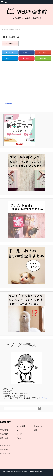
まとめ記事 (21, 426)
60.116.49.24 (9, 103)
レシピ (19, 434)
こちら (44, 398)
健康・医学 (4, 438)
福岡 (35, 430)
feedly (43, 58)
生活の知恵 (4, 434)
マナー (19, 430)
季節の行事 (4, 430)
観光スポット (39, 426)
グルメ (19, 438)
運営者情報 (4, 449)
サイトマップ (5, 445)
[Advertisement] (26, 80)
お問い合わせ (5, 453)
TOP (10, 29)
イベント (3, 426)
